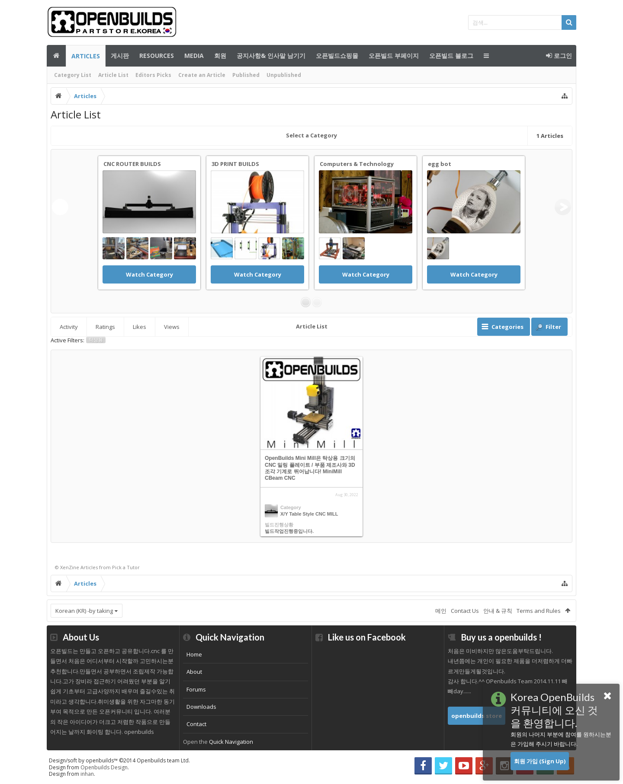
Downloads (201, 707)
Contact (196, 724)
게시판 (120, 55)
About (194, 672)
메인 (56, 56)
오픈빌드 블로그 (451, 55)
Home (194, 654)
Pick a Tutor (126, 567)
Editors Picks (153, 75)
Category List (72, 75)
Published (246, 75)
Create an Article (201, 75)
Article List (113, 75)
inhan (87, 774)
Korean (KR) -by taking (84, 611)
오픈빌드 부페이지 (394, 55)
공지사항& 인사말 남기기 (271, 55)
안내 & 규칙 (497, 611)
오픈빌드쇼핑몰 (337, 55)
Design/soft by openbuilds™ (119, 760)
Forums (196, 689)
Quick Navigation (231, 742)
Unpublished (284, 75)
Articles (85, 56)
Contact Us (465, 611)
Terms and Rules (539, 611)
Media (194, 55)
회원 (220, 55)
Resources (156, 55)
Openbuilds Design (104, 767)
